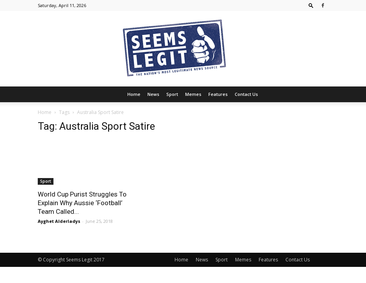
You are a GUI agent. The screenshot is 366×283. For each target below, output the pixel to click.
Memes (193, 94)
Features (218, 94)
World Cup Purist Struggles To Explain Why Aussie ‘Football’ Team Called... (82, 202)
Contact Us (246, 94)
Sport (172, 94)
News (153, 94)
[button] (311, 5)
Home (133, 94)
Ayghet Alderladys (59, 221)
